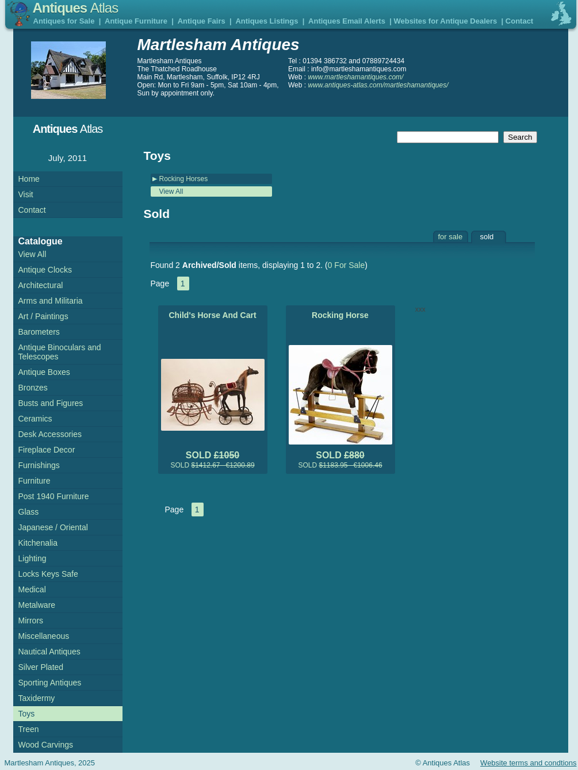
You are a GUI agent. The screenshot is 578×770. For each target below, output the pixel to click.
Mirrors (31, 620)
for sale (450, 236)
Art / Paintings (43, 316)
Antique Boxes (44, 372)
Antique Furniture (136, 21)
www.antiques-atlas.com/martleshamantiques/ (378, 85)
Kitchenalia (38, 542)
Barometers (39, 331)
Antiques (75, 8)
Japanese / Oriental (53, 527)
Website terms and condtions (528, 762)
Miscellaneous (44, 636)
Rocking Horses (183, 179)
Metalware (37, 605)
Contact (519, 21)
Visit (25, 194)
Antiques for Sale (64, 21)
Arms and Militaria (50, 300)
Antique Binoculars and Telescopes (59, 352)
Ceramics (35, 418)
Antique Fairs (201, 21)
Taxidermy (36, 698)
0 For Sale (346, 265)
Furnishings (39, 465)
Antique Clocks (45, 269)
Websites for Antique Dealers (445, 21)
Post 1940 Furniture (53, 496)
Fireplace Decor (46, 449)
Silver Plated (41, 667)
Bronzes (33, 387)
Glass (28, 511)
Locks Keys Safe (48, 574)
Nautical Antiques (49, 651)
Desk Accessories (50, 434)
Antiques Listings (266, 21)
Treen (28, 729)
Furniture (34, 480)
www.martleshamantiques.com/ (355, 77)
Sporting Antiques (50, 682)
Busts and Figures (50, 403)
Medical (32, 589)
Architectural (40, 285)
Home (29, 178)
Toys (26, 713)
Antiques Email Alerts (346, 21)
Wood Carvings (45, 744)
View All (171, 191)
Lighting (32, 558)
